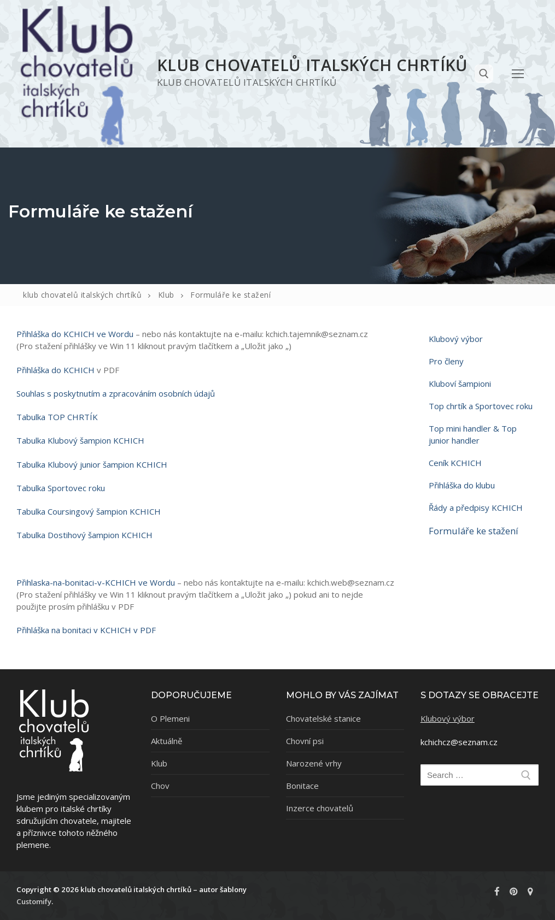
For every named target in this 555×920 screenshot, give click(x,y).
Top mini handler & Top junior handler (473, 434)
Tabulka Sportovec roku (60, 487)
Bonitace (302, 785)
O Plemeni (170, 718)
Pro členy (446, 361)
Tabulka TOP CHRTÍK (57, 416)
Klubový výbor (456, 338)
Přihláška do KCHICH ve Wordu (74, 333)
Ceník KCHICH (455, 462)
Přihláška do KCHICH (55, 369)
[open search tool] (484, 73)
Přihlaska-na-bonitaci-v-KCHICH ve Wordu (95, 582)
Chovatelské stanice (323, 718)
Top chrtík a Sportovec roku (481, 405)
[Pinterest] (513, 891)
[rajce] (530, 891)
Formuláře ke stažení (473, 530)
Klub (159, 763)
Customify (33, 901)
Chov (160, 785)
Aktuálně (166, 740)
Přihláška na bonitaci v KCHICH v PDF (86, 629)
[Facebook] (497, 891)
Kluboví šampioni (460, 383)
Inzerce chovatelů (319, 808)
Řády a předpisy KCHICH (476, 507)
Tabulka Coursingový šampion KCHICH (88, 511)
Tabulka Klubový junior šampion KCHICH (91, 464)
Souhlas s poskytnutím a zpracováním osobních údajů (115, 393)
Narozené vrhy (314, 763)
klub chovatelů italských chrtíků (312, 64)
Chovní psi (305, 740)
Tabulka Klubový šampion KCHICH (80, 440)
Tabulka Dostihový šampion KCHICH (85, 534)
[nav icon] (518, 73)
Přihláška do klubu (462, 485)
